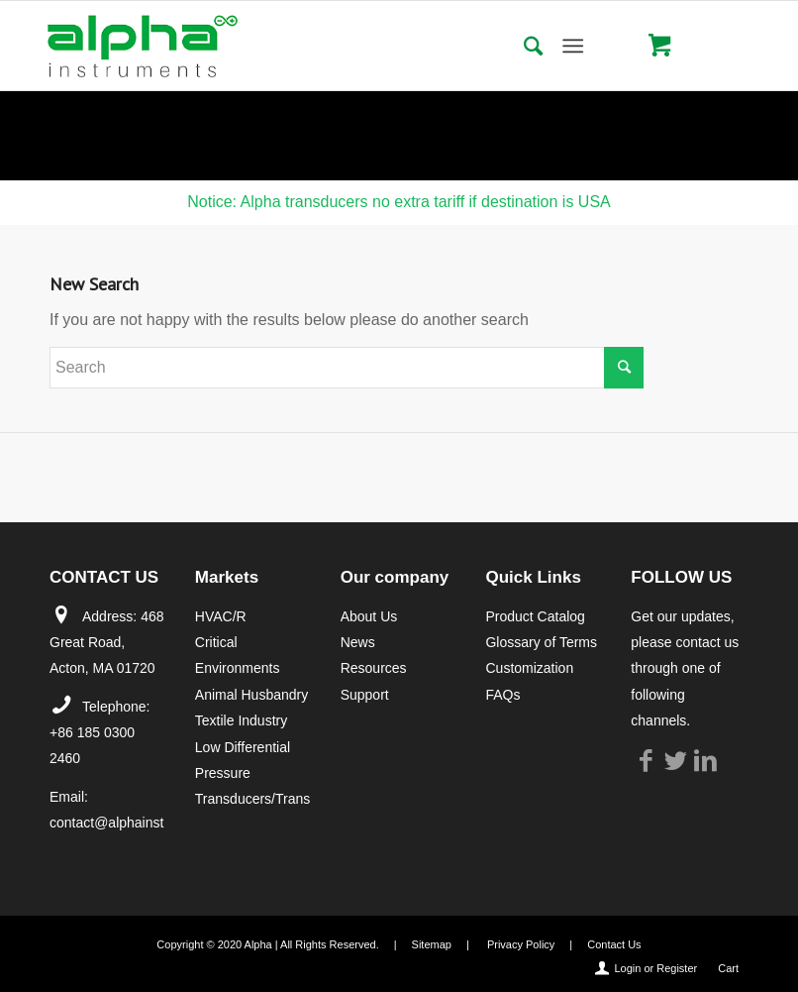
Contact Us (614, 944)
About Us (369, 616)
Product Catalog (534, 616)
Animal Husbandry (251, 695)
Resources (374, 668)
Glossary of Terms (541, 642)
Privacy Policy (520, 944)
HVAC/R (221, 616)
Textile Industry (241, 720)
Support (365, 695)
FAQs (502, 695)
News (358, 642)
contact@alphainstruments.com (147, 822)
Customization (529, 668)
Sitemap (431, 944)
